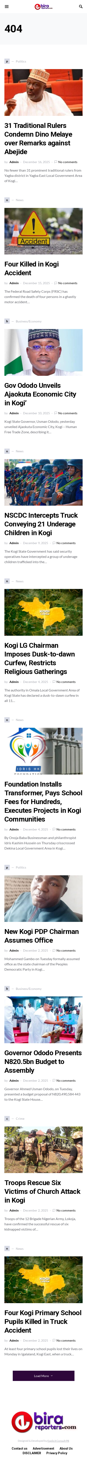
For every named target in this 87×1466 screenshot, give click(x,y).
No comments (67, 162)
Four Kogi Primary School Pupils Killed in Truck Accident (42, 1321)
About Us (66, 1448)
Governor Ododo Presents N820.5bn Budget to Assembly (43, 1061)
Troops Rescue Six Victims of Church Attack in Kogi (42, 1191)
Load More (41, 1376)
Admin (14, 162)
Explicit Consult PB (58, 1440)
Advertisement (43, 1448)
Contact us (19, 1448)
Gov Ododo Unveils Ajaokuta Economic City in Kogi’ (40, 394)
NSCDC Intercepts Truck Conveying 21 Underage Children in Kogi (41, 524)
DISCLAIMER (32, 1453)
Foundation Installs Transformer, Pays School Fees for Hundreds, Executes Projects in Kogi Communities (43, 801)
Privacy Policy (56, 1453)
